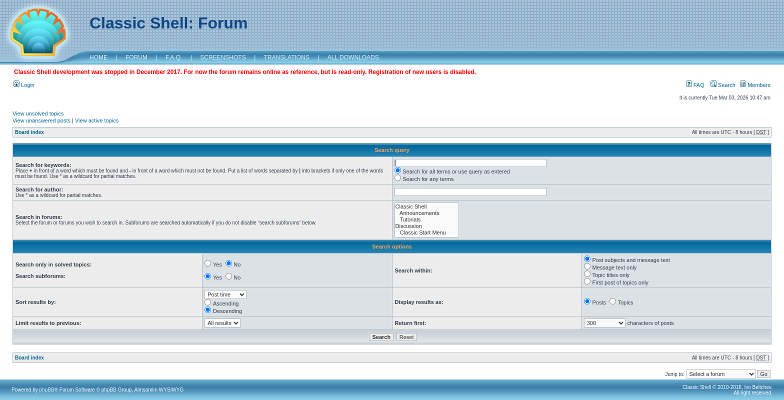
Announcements (427, 213)
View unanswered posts (41, 121)
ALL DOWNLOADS (353, 57)
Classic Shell (427, 207)
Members (755, 85)
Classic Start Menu (427, 233)
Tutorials (427, 219)
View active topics (96, 121)
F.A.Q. (174, 57)
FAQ (695, 85)
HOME (99, 57)
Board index (29, 132)
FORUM (137, 57)
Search (723, 85)
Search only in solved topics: (54, 265)
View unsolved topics (38, 113)
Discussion (427, 226)
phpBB (47, 389)
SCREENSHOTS (223, 57)
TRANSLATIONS (287, 57)
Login (24, 85)
